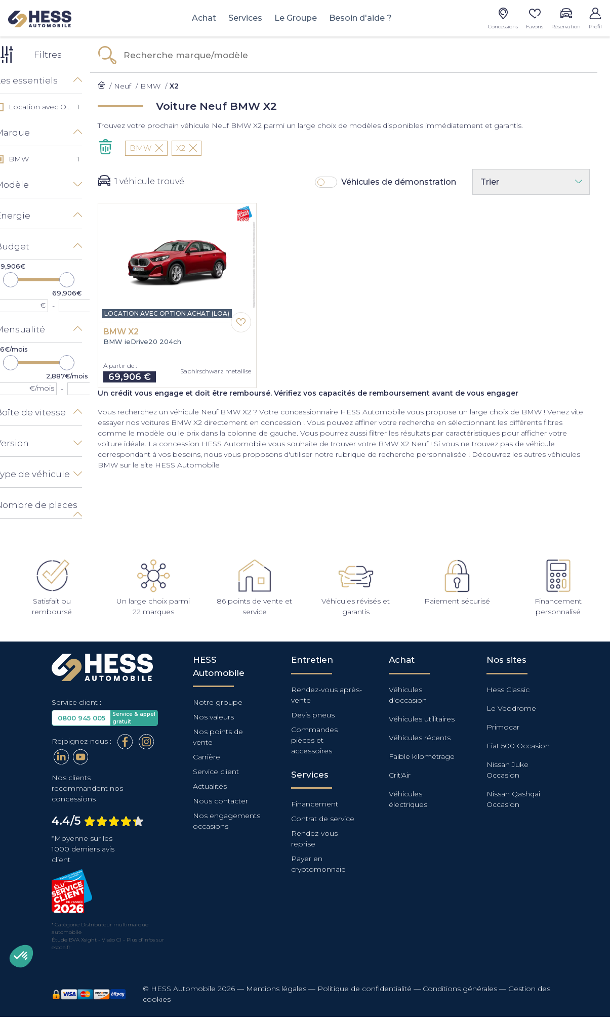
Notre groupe (217, 701)
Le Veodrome (511, 707)
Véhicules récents (420, 736)
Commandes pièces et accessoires (314, 739)
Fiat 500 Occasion (518, 744)
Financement (314, 802)
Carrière (206, 755)
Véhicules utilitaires (422, 717)
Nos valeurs (213, 715)
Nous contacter (220, 799)
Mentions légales (276, 987)
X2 (198, 148)
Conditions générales (460, 987)
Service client (216, 770)
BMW (158, 148)
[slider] (22, 279)
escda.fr (61, 946)
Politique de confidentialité (364, 987)
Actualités (210, 785)
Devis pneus (313, 713)
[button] (21, 956)
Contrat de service (322, 817)
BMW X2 (133, 331)
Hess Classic (508, 688)
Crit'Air (400, 774)
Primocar (502, 726)
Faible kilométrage (422, 755)
